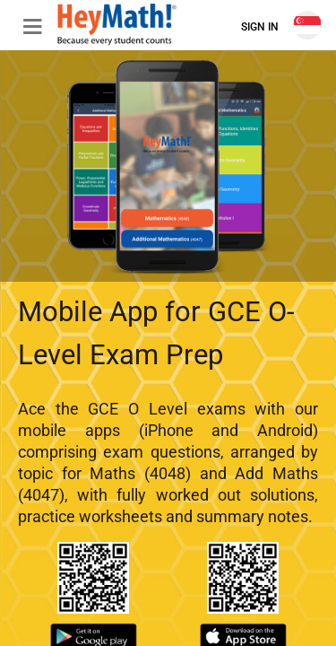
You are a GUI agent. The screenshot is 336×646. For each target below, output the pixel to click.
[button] (25, 25)
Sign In (260, 27)
